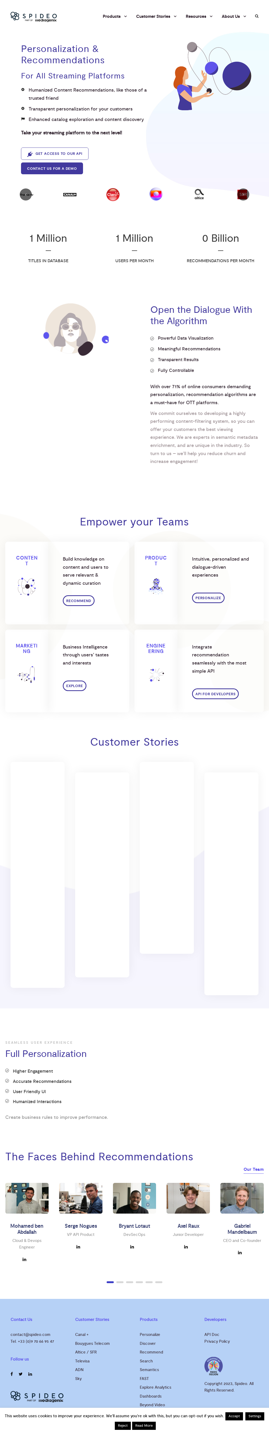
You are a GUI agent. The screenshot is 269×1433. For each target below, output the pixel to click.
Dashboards (151, 1396)
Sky (78, 1378)
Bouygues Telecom (92, 1343)
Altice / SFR (86, 1352)
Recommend (151, 1352)
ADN (79, 1369)
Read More (144, 1426)
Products (112, 16)
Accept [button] (234, 1416)
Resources (196, 16)
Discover (148, 1343)
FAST (144, 1378)
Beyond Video (152, 1405)
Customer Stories (153, 16)
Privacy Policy (217, 1341)
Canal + (82, 1334)
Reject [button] (123, 1426)
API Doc (211, 1334)
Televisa (82, 1361)
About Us (231, 16)
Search (146, 1361)
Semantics (149, 1369)
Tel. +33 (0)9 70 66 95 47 (32, 1341)
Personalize (150, 1334)
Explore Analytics (155, 1387)
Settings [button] (255, 1416)
